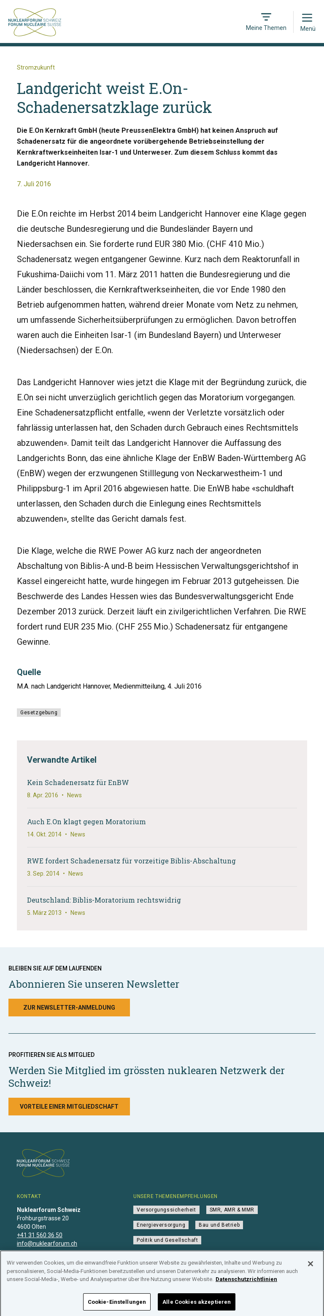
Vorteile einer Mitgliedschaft (69, 1106)
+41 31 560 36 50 (39, 1235)
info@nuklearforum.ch (47, 1243)
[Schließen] (310, 1269)
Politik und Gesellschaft (167, 1240)
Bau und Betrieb (219, 1225)
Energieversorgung (161, 1225)
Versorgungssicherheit (166, 1210)
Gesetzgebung (38, 713)
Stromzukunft (36, 67)
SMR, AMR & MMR (232, 1210)
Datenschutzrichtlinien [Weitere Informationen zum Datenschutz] (246, 1285)
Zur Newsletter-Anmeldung (69, 1007)
